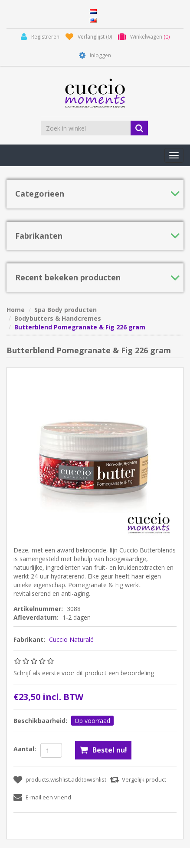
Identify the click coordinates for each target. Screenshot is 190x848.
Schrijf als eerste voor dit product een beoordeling (83, 673)
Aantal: (24, 749)
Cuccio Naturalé (71, 639)
